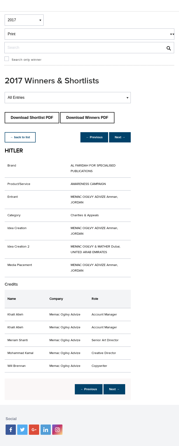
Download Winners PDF (87, 118)
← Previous (94, 137)
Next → (120, 137)
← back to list (20, 137)
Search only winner (26, 60)
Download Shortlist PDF (32, 118)
